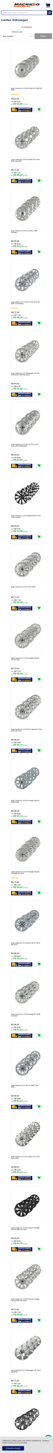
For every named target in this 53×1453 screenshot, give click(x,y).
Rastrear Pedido (15, 1370)
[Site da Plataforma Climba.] (26, 1435)
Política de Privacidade (17, 1443)
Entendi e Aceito (13, 1448)
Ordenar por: (17, 32)
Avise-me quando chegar (11, 1249)
